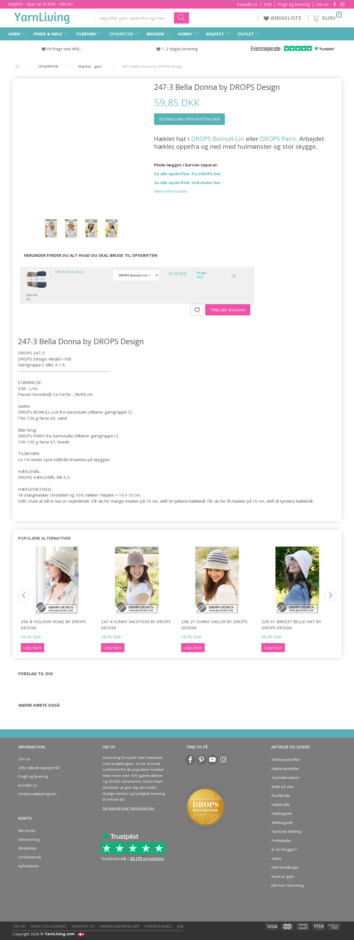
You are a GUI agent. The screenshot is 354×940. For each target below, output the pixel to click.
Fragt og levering (293, 4)
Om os (322, 4)
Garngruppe (29, 364)
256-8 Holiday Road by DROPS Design (53, 624)
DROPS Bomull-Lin (217, 138)
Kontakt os (247, 4)
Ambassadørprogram (37, 793)
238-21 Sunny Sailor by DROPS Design (214, 624)
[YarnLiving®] (42, 17)
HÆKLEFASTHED (34, 489)
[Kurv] (327, 17)
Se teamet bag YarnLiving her (128, 808)
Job (180, 926)
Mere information (170, 191)
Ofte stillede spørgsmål (38, 767)
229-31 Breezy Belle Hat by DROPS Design (291, 624)
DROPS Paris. (279, 138)
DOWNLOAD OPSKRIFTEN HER (189, 119)
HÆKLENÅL (29, 471)
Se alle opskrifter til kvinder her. (188, 182)
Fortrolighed (158, 926)
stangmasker (36, 495)
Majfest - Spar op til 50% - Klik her (40, 4)
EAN (268, 4)
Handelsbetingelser (119, 926)
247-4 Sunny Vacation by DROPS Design (136, 624)
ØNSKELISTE (283, 18)
